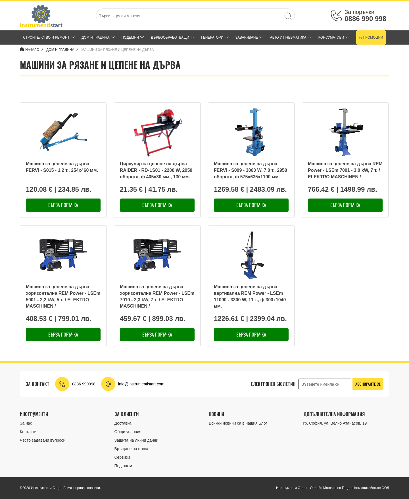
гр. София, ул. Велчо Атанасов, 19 (335, 423)
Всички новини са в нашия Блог (238, 423)
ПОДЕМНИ (130, 37)
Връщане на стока (131, 448)
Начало (29, 49)
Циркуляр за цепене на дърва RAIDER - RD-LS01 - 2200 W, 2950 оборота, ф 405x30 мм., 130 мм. (156, 170)
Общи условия (127, 431)
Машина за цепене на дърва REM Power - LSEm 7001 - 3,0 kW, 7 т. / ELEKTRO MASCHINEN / (345, 170)
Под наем (123, 465)
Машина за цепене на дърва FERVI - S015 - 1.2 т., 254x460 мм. (62, 167)
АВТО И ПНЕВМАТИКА (288, 37)
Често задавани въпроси (42, 440)
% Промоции (371, 37)
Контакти (28, 431)
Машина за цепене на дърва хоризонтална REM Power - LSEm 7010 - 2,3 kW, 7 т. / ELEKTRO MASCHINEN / (157, 296)
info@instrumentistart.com (141, 384)
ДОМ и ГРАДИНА (95, 37)
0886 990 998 (365, 18)
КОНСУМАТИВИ (331, 37)
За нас (26, 423)
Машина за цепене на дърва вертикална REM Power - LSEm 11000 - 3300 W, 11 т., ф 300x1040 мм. (250, 296)
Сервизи (122, 457)
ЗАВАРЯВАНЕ (246, 37)
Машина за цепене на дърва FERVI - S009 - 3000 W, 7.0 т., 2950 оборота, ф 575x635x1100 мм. (250, 170)
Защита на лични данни (136, 440)
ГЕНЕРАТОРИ (212, 37)
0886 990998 (83, 384)
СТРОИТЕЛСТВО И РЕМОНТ (46, 37)
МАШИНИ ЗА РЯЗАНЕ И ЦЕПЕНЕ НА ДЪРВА (118, 50)
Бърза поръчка (63, 205)
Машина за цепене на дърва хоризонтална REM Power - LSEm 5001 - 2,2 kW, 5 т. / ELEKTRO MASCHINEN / (63, 296)
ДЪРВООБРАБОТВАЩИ (170, 37)
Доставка (123, 423)
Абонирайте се (368, 384)
